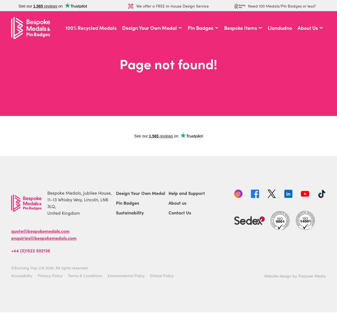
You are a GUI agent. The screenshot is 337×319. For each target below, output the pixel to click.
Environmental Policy (126, 275)
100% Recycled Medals (91, 28)
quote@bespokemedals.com (40, 231)
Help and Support (186, 193)
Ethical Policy (162, 275)
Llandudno (280, 28)
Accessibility (21, 275)
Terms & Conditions (85, 275)
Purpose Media (312, 276)
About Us (308, 28)
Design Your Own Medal (149, 28)
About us (177, 203)
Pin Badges (200, 28)
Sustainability (130, 212)
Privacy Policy (50, 275)
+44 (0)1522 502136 (30, 250)
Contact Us (179, 212)
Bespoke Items (240, 28)
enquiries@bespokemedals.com (43, 238)
